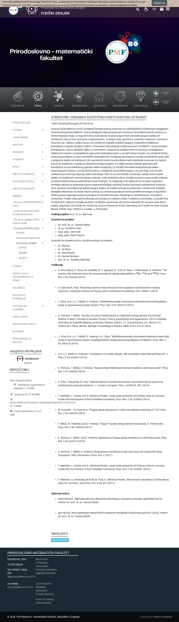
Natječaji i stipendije (19, 297)
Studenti (18, 159)
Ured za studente (24, 174)
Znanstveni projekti (26, 243)
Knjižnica (19, 287)
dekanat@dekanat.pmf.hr (21, 576)
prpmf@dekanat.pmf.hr (20, 587)
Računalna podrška (20, 308)
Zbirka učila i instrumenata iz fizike (23, 277)
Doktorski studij (23, 181)
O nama (17, 130)
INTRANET (18, 331)
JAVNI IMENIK (20, 137)
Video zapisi (20, 316)
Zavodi (17, 196)
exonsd (23, 247)
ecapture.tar (27, 394)
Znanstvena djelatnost (28, 237)
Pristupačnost (146, 9)
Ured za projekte (24, 188)
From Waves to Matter (22, 340)
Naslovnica (42, 559)
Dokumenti (41, 590)
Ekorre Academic (162, 616)
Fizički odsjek (21, 122)
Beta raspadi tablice (20, 380)
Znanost (18, 152)
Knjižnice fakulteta (46, 573)
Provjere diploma (45, 594)
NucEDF (23, 258)
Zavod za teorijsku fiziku (26, 228)
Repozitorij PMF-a (24, 324)
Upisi (16, 166)
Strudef (23, 252)
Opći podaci (42, 566)
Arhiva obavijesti (60, 540)
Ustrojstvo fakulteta (46, 569)
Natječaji (40, 587)
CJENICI (17, 266)
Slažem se (159, 3)
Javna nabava (43, 583)
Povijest (20, 232)
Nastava (18, 144)
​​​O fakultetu (42, 562)
